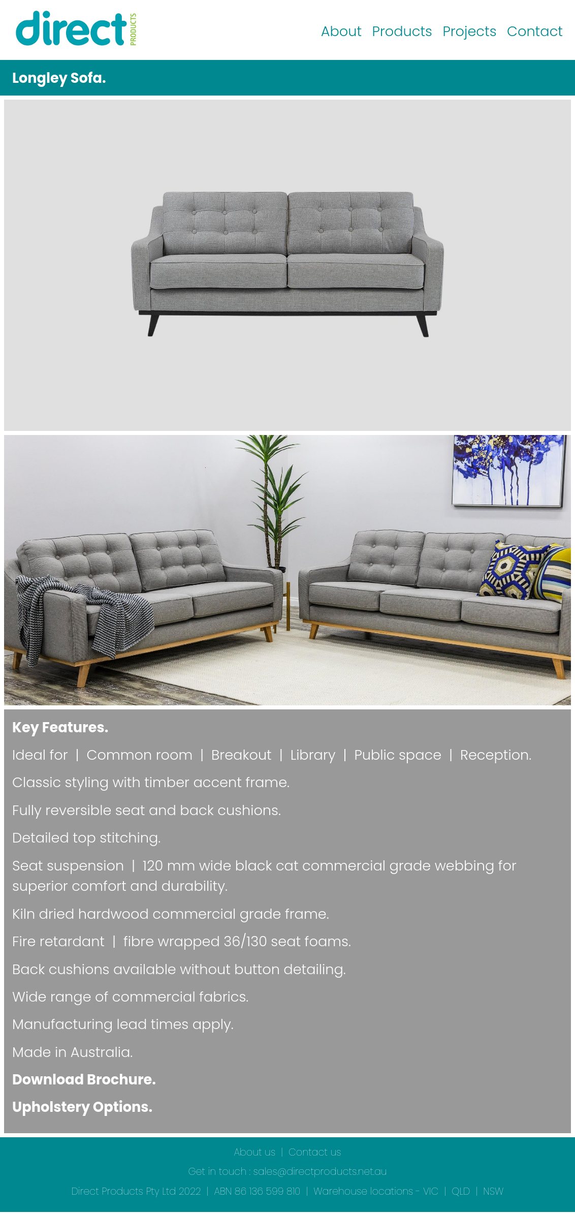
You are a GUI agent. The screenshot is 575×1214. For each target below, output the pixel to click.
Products (402, 31)
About (341, 31)
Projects (469, 31)
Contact (535, 31)
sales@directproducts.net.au (320, 1171)
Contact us (315, 1152)
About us (254, 1152)
